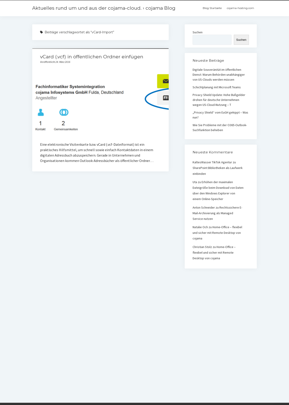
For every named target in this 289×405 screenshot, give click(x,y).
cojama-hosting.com (240, 8)
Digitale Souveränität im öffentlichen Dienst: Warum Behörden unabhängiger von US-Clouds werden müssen (219, 75)
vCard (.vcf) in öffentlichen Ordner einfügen (91, 56)
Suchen (198, 32)
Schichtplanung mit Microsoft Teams (217, 87)
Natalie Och (200, 227)
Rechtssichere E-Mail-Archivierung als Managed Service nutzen (217, 213)
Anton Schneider (204, 207)
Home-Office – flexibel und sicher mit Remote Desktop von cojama (217, 232)
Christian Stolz (202, 247)
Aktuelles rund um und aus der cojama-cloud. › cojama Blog (103, 8)
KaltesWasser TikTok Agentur (212, 162)
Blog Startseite (212, 8)
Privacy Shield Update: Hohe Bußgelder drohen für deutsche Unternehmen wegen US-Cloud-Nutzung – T (219, 100)
